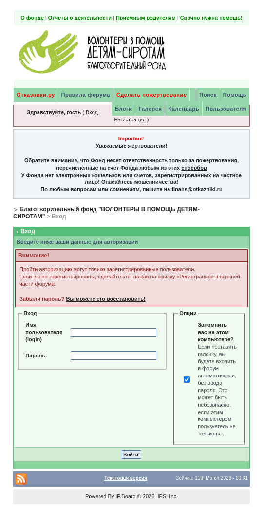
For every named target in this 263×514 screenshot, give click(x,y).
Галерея (150, 109)
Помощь (234, 95)
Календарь (183, 109)
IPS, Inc (166, 496)
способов (194, 168)
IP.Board (125, 496)
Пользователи (226, 109)
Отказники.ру (36, 95)
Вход (92, 112)
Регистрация (129, 119)
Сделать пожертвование (151, 95)
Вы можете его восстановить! (105, 299)
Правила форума (85, 95)
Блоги (123, 109)
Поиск (208, 95)
